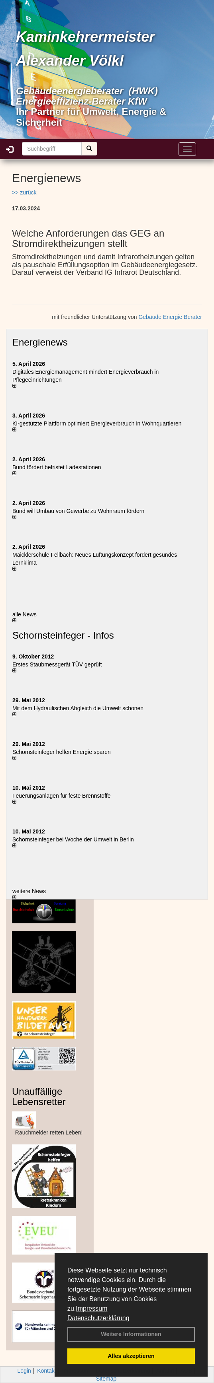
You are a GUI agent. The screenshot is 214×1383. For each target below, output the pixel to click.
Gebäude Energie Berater (170, 317)
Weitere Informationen (131, 1334)
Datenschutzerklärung (98, 1318)
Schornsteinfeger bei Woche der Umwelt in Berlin (73, 839)
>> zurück (24, 192)
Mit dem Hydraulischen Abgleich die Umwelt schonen (77, 708)
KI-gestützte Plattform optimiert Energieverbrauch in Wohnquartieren (97, 423)
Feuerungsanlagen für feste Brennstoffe (61, 796)
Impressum (91, 1308)
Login (24, 1370)
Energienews (40, 342)
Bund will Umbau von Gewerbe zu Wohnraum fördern (78, 511)
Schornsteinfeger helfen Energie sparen (61, 752)
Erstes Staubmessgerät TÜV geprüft (57, 664)
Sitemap (106, 1378)
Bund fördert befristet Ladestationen (56, 467)
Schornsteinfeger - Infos (63, 635)
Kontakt (46, 1370)
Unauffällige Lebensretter (39, 1096)
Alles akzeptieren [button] (131, 1356)
